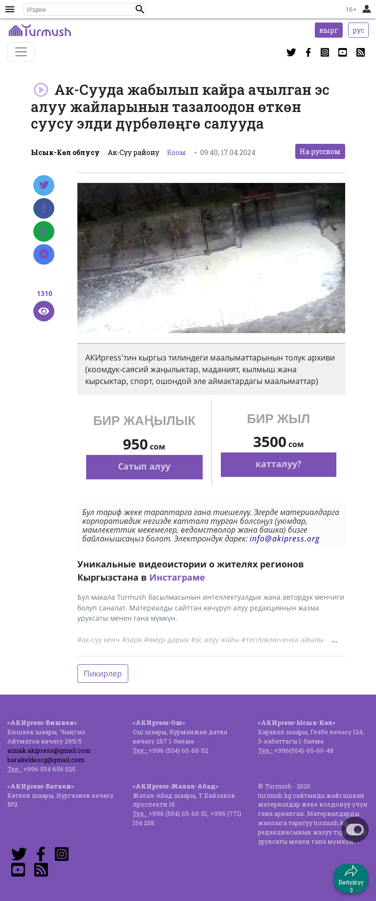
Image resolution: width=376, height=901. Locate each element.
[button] (140, 9)
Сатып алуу (144, 466)
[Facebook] (43, 208)
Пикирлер (103, 673)
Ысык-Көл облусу (65, 152)
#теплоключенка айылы (282, 639)
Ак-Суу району (133, 152)
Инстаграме (177, 577)
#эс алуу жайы (215, 639)
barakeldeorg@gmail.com (45, 760)
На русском (320, 151)
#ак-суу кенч (98, 639)
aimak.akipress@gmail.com (49, 750)
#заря (132, 639)
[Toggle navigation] (21, 52)
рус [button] (358, 30)
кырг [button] (328, 30)
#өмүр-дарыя (166, 639)
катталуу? (279, 464)
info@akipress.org (285, 538)
